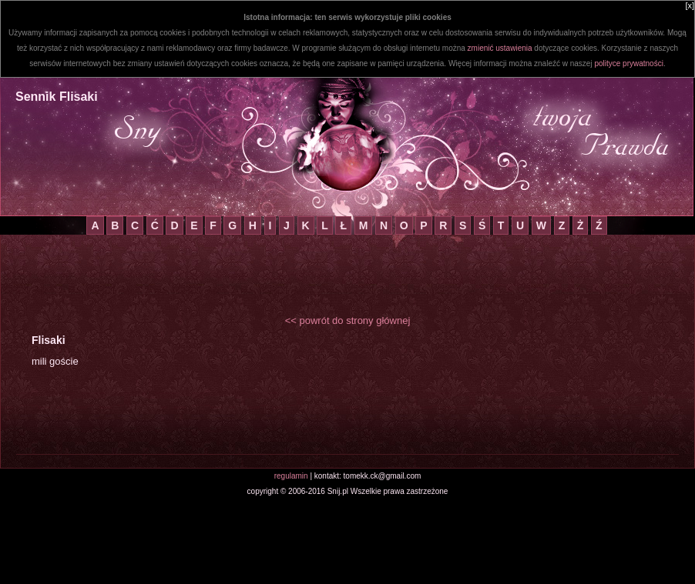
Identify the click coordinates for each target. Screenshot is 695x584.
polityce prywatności (628, 63)
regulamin (291, 476)
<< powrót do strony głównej (348, 320)
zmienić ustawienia (500, 48)
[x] (689, 5)
